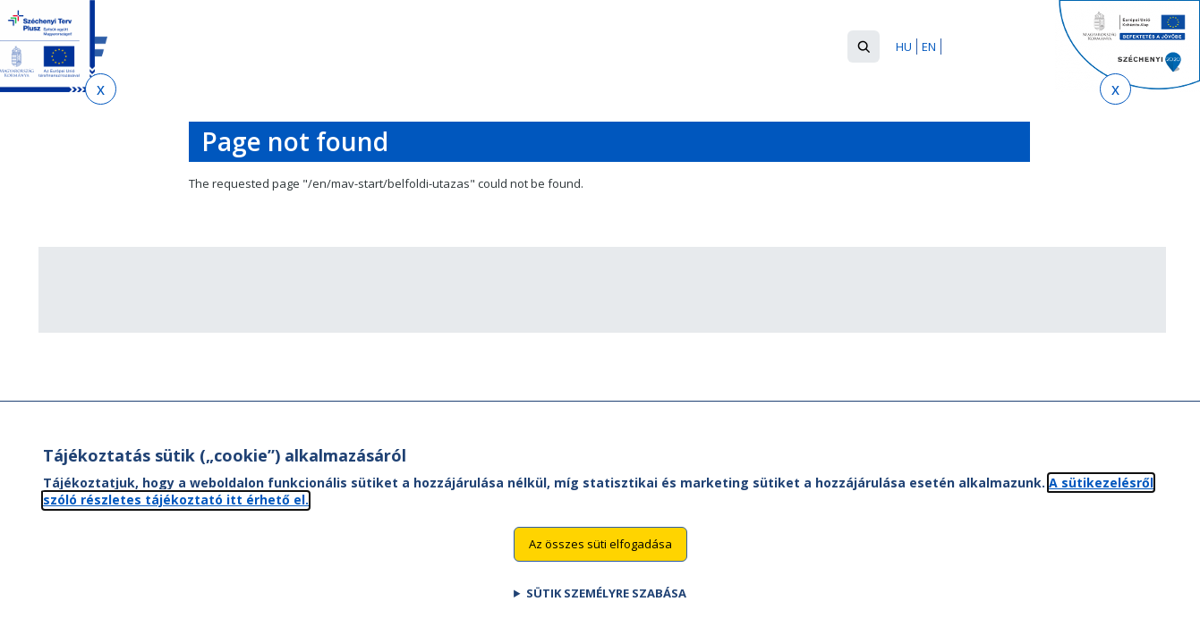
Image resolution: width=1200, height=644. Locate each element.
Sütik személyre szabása (606, 611)
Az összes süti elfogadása (600, 562)
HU (904, 46)
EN (929, 46)
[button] (863, 46)
